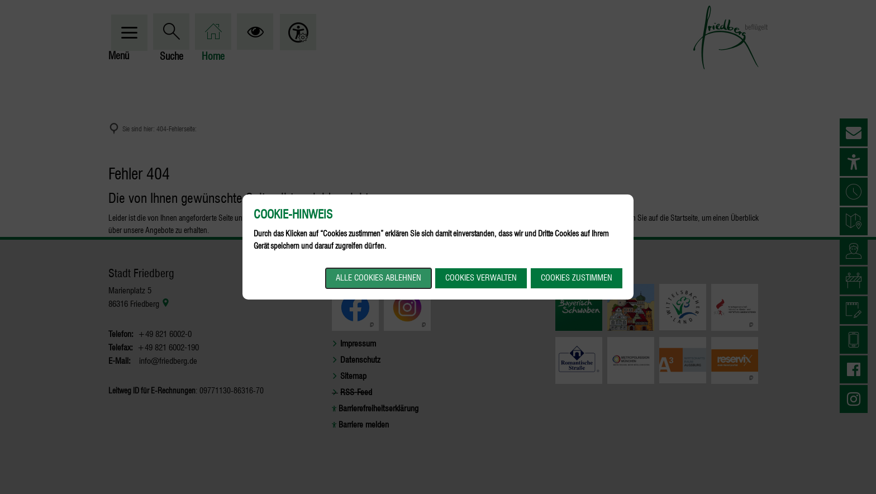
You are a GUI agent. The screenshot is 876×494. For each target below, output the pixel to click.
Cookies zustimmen (576, 278)
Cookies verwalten (481, 278)
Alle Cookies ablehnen (378, 278)
